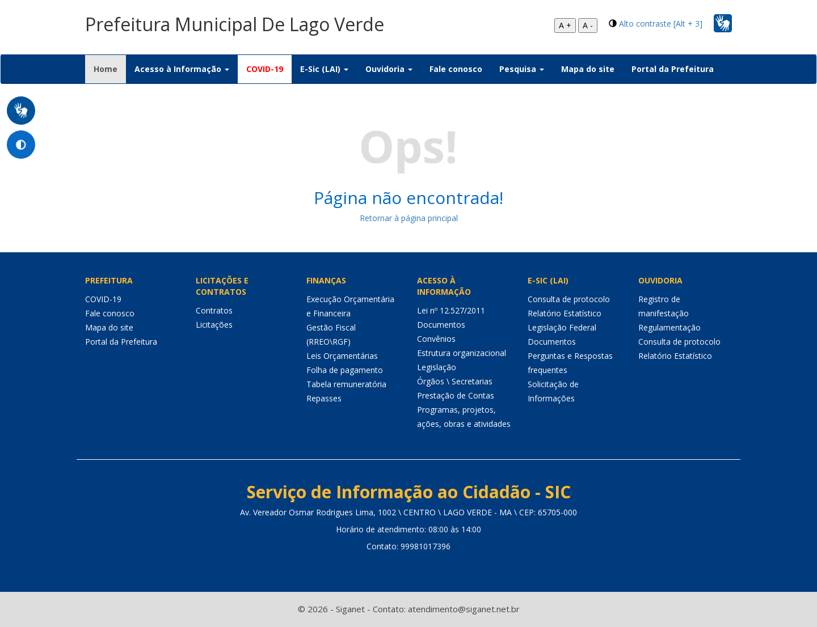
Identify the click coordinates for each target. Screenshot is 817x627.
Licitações (214, 324)
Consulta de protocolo (569, 299)
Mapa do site (587, 68)
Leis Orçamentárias (342, 355)
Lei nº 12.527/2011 (451, 310)
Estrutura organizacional (461, 353)
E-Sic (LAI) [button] (324, 68)
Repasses (324, 398)
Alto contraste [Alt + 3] (660, 23)
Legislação (436, 367)
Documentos (441, 324)
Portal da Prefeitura (672, 68)
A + (565, 25)
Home (110, 68)
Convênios (436, 338)
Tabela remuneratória (346, 384)
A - (588, 25)
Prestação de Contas (455, 395)
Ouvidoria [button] (388, 68)
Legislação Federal (562, 327)
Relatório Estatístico (564, 313)
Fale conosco (455, 68)
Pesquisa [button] (521, 68)
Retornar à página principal (409, 218)
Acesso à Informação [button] (181, 68)
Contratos (214, 310)
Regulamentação (669, 327)
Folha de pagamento (344, 370)
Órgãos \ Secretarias (454, 381)
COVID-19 (264, 68)
